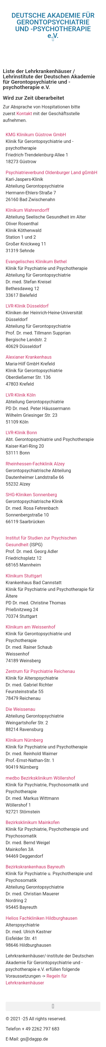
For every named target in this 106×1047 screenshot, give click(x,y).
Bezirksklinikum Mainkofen (33, 822)
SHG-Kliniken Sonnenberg (31, 494)
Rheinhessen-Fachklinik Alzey (35, 463)
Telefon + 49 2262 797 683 (32, 1029)
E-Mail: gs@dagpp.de (27, 1039)
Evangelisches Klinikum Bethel (36, 261)
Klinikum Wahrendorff (28, 210)
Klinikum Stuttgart (24, 576)
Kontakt (24, 113)
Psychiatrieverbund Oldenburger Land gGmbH (51, 172)
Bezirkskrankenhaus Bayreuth (35, 867)
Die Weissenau (20, 709)
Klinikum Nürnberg (24, 740)
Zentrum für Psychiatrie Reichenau (40, 671)
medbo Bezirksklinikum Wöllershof (41, 778)
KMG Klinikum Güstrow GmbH (36, 134)
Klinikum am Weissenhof (30, 627)
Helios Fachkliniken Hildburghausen (41, 918)
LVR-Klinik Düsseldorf (27, 306)
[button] (53, 1006)
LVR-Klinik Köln (21, 395)
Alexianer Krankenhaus (29, 357)
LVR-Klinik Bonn (21, 432)
